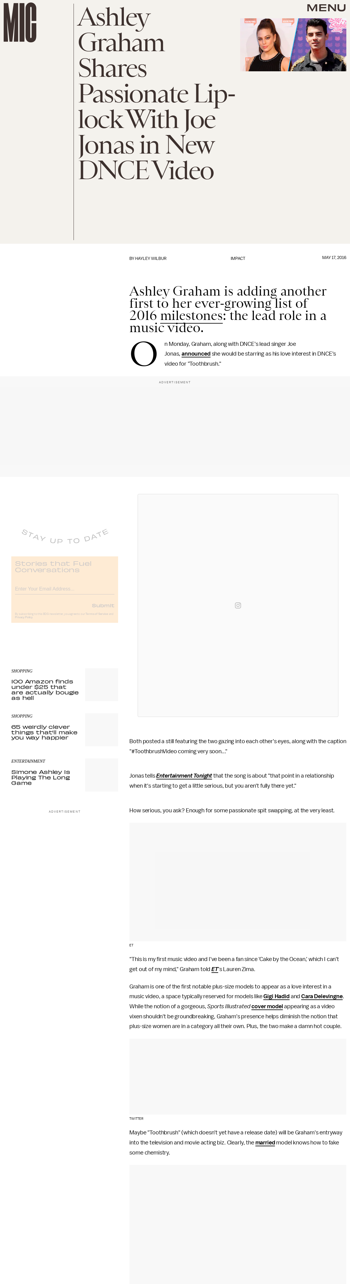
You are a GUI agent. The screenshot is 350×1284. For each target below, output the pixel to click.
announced (196, 354)
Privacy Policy (24, 621)
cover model (267, 1006)
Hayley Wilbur (151, 258)
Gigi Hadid (276, 996)
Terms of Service (96, 618)
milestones (191, 315)
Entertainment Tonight (184, 776)
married (265, 1143)
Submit (103, 610)
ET (214, 969)
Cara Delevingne (322, 996)
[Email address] (64, 592)
